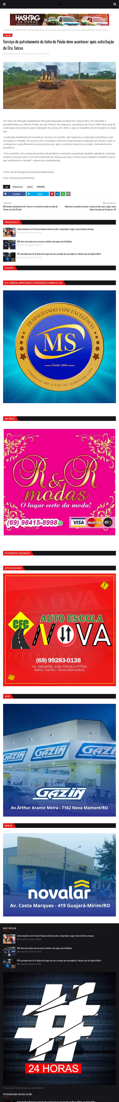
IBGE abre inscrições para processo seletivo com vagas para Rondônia (44, 241)
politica (30, 186)
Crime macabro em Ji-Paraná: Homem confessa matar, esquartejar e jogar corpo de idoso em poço (55, 229)
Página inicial (8, 30)
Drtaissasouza (18, 186)
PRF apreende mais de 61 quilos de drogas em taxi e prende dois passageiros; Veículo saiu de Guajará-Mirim (59, 253)
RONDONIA (21, 30)
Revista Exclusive (13, 53)
